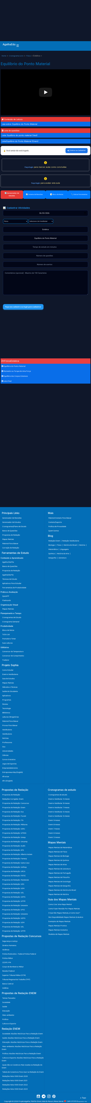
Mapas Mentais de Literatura (59, 868)
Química (51, 553)
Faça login (29, 167)
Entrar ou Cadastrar (76, 150)
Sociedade (6, 1002)
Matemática (53, 549)
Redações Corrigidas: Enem (12, 799)
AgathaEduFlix (8, 575)
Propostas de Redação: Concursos (15, 803)
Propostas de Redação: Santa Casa (15, 863)
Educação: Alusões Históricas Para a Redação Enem (22, 1042)
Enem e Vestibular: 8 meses (59, 803)
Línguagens (64, 549)
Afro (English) (7, 780)
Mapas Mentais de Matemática (60, 847)
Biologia (51, 545)
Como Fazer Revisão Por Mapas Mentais (64, 908)
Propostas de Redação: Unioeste (15, 905)
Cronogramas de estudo (57, 794)
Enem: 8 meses (54, 824)
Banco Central (7, 983)
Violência (5, 949)
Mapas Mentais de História (58, 894)
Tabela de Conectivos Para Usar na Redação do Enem (23, 1072)
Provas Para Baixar (10, 725)
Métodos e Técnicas (10, 687)
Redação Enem (54, 540)
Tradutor (5, 660)
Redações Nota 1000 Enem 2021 (14, 1080)
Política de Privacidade (57, 526)
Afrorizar (5, 776)
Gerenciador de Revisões (12, 518)
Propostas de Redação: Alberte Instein (17, 854)
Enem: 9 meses (54, 820)
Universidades (7, 751)
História (82, 545)
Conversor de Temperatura (12, 651)
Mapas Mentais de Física (57, 851)
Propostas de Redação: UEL (13, 892)
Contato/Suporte (55, 522)
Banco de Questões (9, 530)
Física (28, 55)
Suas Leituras (7, 643)
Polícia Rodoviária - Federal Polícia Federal (19, 954)
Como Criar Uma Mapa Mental (60, 904)
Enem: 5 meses (54, 837)
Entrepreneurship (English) (12, 772)
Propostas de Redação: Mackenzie (15, 880)
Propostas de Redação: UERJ (13, 829)
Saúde (4, 1006)
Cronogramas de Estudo (11, 617)
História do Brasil (70, 545)
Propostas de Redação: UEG (13, 884)
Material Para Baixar (10, 543)
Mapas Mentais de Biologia (58, 856)
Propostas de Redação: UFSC (13, 909)
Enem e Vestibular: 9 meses (59, 799)
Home (4, 55)
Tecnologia (6, 708)
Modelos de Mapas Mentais (58, 934)
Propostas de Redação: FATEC (14, 875)
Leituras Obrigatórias (10, 717)
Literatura (62, 558)
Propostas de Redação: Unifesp (14, 867)
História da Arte (63, 553)
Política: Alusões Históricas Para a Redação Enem (21, 1053)
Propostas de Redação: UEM (13, 888)
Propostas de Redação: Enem (13, 807)
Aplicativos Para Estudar (11, 583)
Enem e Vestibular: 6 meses (59, 811)
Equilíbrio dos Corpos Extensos (15, 376)
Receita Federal (8, 971)
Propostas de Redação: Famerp (14, 858)
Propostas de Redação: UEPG (13, 897)
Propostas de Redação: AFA (13, 850)
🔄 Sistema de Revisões (34, 194)
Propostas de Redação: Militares (14, 824)
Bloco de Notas (8, 630)
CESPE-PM (6, 962)
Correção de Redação (10, 547)
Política (5, 1019)
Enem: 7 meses (54, 829)
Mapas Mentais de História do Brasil (62, 890)
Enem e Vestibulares (10, 674)
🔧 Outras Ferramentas (79, 194)
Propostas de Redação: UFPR (13, 901)
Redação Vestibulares (70, 540)
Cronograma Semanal (10, 621)
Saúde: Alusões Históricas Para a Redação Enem (21, 1038)
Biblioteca (6, 712)
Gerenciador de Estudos (11, 522)
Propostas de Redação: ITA (12, 820)
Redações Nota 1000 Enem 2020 (15, 1076)
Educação (6, 1011)
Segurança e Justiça (9, 941)
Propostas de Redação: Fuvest (14, 816)
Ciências (5, 755)
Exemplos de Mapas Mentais (59, 921)
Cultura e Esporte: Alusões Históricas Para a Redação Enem (23, 1059)
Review (5, 704)
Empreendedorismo (10, 768)
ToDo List (6, 634)
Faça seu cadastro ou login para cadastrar (23, 306)
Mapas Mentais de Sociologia (59, 881)
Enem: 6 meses (54, 833)
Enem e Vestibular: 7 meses (58, 807)
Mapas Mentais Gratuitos (58, 930)
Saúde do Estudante (10, 691)
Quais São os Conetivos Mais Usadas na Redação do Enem (22, 1066)
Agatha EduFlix (8, 562)
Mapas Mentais (8, 539)
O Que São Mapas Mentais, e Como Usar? (64, 913)
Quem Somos (53, 530)
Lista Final (6, 381)
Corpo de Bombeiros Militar (13, 966)
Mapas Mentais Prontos (57, 925)
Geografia (52, 558)
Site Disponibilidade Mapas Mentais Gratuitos (65, 917)
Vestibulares (7, 729)
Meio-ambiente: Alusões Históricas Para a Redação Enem (22, 1048)
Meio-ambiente (8, 1015)
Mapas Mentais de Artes (57, 864)
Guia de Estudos (8, 678)
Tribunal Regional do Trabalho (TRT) (16, 979)
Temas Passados (8, 998)
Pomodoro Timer (9, 638)
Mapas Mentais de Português (59, 873)
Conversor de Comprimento (13, 655)
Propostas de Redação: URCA (13, 871)
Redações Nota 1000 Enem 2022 (15, 1084)
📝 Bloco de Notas (56, 194)
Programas (6, 700)
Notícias (5, 738)
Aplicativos (6, 695)
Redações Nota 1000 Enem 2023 (15, 1089)
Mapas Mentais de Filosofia (59, 877)
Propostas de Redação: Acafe (13, 846)
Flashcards (6, 600)
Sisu (3, 746)
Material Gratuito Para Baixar (59, 518)
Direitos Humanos (9, 945)
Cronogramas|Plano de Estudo (14, 526)
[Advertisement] (45, 17)
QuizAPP (5, 596)
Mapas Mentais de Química (58, 860)
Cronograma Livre (16, 55)
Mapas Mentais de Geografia (59, 886)
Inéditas (5, 988)
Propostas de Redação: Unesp (14, 837)
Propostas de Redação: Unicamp (14, 841)
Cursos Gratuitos (9, 759)
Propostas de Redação (11, 535)
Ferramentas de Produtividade (14, 587)
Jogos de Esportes (9, 763)
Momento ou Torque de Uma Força (16, 371)
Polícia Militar (7, 958)
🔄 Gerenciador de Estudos (12, 194)
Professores (7, 742)
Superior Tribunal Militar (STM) (14, 975)
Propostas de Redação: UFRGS (14, 833)
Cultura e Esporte (9, 1023)
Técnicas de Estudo (9, 579)
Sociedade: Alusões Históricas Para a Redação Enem (22, 1033)
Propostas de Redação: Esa (13, 811)
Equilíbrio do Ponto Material (13, 366)
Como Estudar (8, 670)
